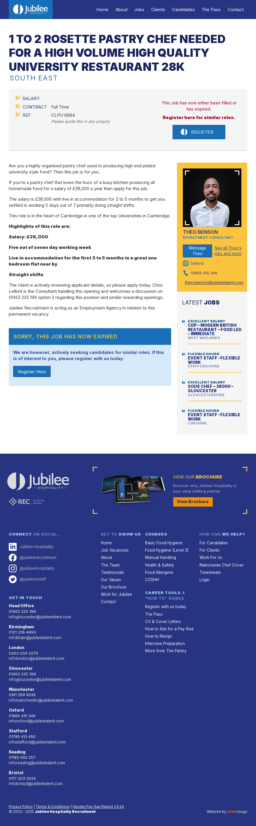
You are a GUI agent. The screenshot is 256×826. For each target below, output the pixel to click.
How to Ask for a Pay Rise (169, 628)
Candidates (184, 9)
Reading (17, 750)
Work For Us (210, 557)
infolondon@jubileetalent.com (36, 657)
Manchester (22, 688)
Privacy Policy (21, 805)
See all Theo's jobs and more (227, 251)
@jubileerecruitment (32, 557)
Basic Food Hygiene (163, 543)
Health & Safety (159, 564)
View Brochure (193, 501)
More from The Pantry (165, 650)
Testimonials (112, 572)
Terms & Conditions (53, 805)
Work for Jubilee (116, 594)
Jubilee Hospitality (31, 547)
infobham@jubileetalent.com (35, 637)
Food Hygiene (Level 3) (166, 550)
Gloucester (21, 667)
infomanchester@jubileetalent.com (41, 699)
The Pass (211, 9)
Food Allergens (158, 572)
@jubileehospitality (31, 568)
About (123, 9)
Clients (159, 9)
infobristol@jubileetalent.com (35, 782)
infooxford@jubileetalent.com (36, 720)
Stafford (18, 730)
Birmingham (21, 626)
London (16, 647)
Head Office (21, 605)
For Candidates (213, 543)
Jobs (141, 9)
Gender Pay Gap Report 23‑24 (98, 805)
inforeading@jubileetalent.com (37, 761)
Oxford (16, 709)
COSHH (152, 579)
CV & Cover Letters (163, 621)
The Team (110, 564)
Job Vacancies (114, 550)
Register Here (32, 371)
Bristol (16, 771)
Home (105, 9)
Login (204, 579)
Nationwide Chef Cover (221, 564)
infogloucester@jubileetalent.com (39, 616)
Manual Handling (160, 557)
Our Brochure (113, 586)
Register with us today (165, 606)
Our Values (111, 579)
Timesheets (210, 572)
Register (197, 132)
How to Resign (158, 635)
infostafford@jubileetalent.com (37, 741)
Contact (236, 9)
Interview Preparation (164, 643)
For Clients (209, 550)
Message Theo (197, 251)
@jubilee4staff (27, 579)
